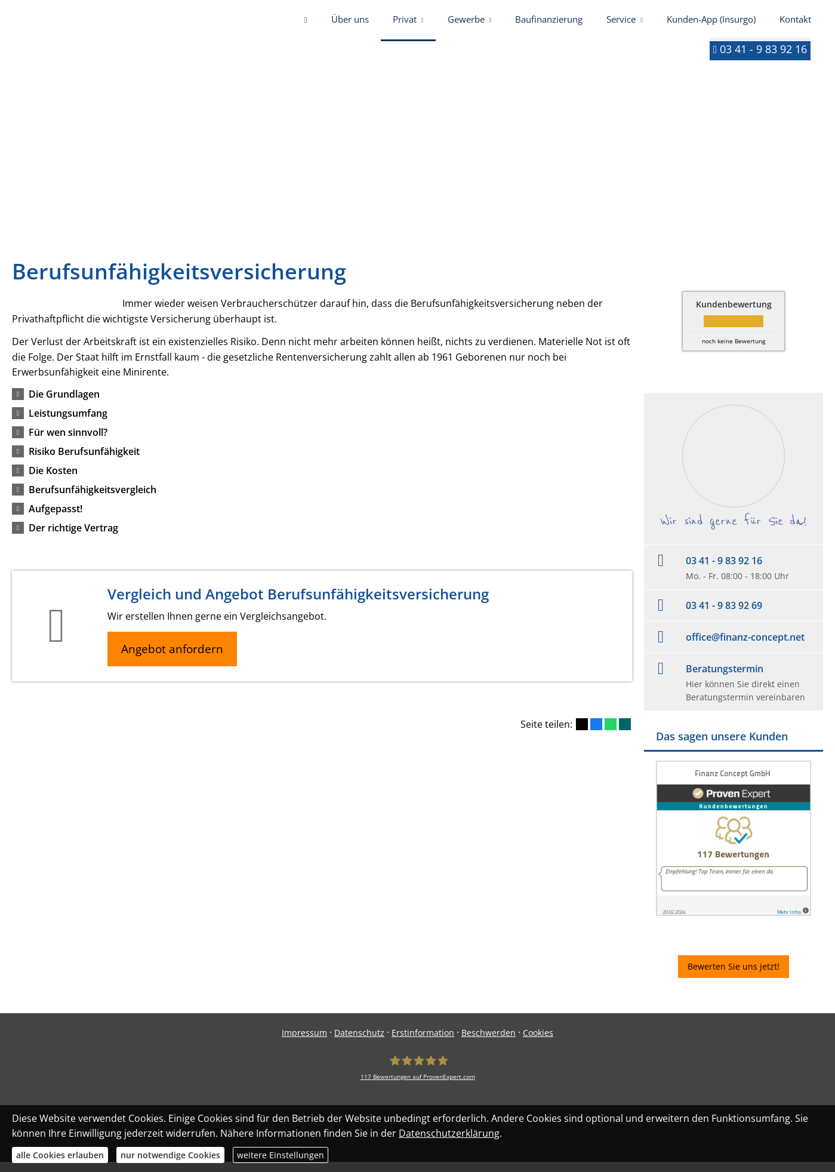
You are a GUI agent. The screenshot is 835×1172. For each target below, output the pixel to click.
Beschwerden (488, 1042)
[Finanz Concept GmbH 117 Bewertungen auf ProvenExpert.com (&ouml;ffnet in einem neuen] (418, 1078)
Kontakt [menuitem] (795, 23)
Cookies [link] (538, 1042)
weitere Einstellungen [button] (280, 1155)
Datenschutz (359, 1042)
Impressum (304, 1042)
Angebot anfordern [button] (173, 659)
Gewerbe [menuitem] (466, 23)
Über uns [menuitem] (350, 23)
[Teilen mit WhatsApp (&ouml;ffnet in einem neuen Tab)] (611, 735)
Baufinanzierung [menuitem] (549, 23)
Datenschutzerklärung (449, 1133)
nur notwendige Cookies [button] (170, 1155)
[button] (64, 404)
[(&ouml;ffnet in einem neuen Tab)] (733, 922)
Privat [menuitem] (405, 23)
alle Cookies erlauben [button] (60, 1155)
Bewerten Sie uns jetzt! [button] (733, 976)
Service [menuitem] (621, 23)
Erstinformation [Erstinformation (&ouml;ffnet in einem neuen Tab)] (423, 1042)
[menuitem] (305, 24)
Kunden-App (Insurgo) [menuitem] (711, 23)
